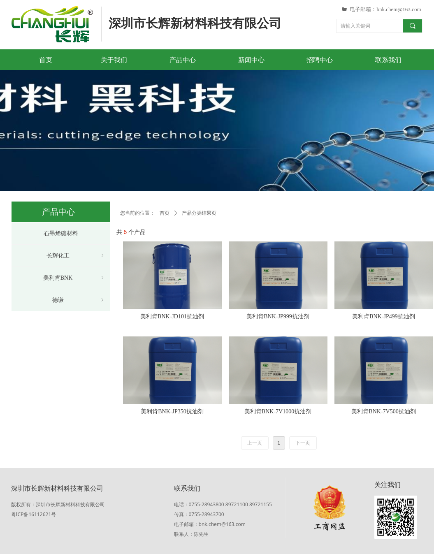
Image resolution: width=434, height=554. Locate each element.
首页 (164, 213)
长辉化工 (75, 256)
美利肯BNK (74, 278)
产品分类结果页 (199, 213)
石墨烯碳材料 (61, 233)
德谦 (78, 300)
